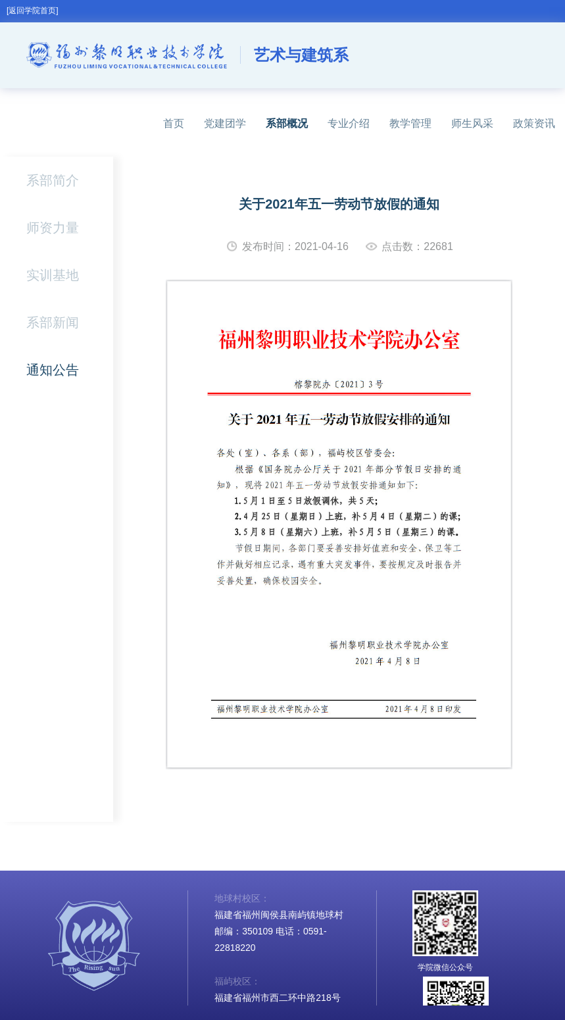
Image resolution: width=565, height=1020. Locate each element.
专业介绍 (349, 123)
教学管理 (410, 123)
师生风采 (472, 123)
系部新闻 (52, 322)
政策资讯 (534, 123)
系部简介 (52, 180)
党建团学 (225, 123)
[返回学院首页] (33, 10)
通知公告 (52, 370)
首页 (173, 123)
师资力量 (52, 227)
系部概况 (287, 123)
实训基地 (52, 275)
